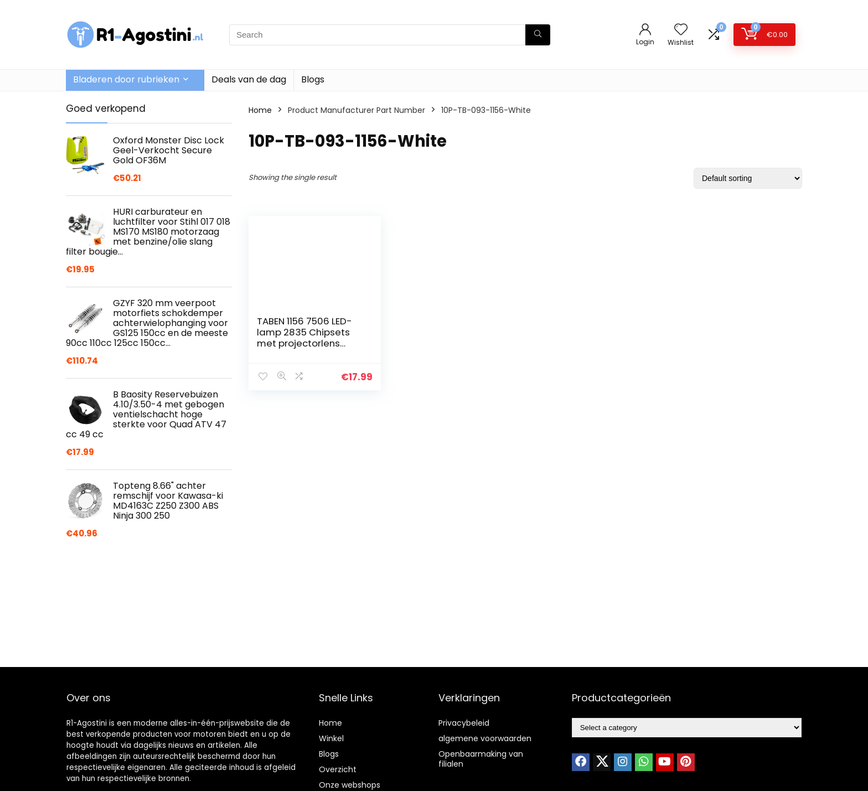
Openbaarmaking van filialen (480, 758)
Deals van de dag (248, 79)
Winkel (331, 738)
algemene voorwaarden (484, 738)
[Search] (537, 34)
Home (260, 110)
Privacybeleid (463, 722)
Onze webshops (349, 784)
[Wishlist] (681, 30)
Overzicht (337, 769)
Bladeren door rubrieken (126, 79)
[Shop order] (748, 178)
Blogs (312, 79)
